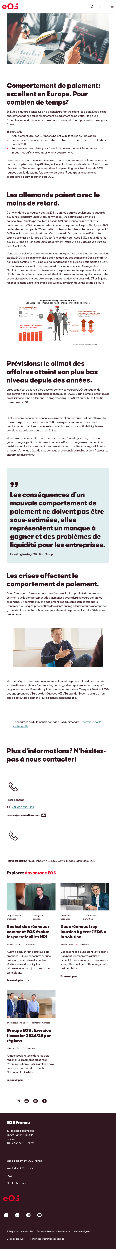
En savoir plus (15, 980)
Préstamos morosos (40, 1023)
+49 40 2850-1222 (23, 807)
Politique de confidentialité (20, 1232)
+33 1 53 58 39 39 (23, 1144)
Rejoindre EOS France (20, 1169)
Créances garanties (65, 917)
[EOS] (10, 6)
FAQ (9, 1177)
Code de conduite (16, 1240)
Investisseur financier (17, 1023)
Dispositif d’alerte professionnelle (53, 1232)
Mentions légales (82, 1232)
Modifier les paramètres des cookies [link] (46, 1240)
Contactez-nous (17, 1184)
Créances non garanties (90, 917)
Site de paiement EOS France (24, 1162)
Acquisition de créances (14, 917)
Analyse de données (38, 917)
